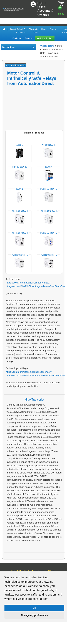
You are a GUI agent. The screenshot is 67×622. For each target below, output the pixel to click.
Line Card (64, 31)
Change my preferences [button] (34, 615)
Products (17, 38)
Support (29, 38)
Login (40, 3)
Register (41, 6)
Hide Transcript (34, 399)
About (43, 29)
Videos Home (47, 46)
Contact (53, 29)
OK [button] (34, 607)
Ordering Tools (44, 38)
